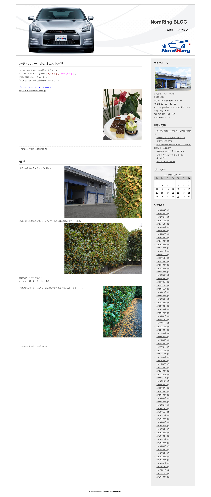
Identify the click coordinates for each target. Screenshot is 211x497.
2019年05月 (161, 426)
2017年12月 (161, 467)
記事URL (43, 149)
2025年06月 (161, 237)
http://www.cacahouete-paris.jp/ (32, 91)
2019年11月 (161, 412)
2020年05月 (161, 391)
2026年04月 (161, 210)
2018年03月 (161, 456)
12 (162, 189)
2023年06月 (161, 299)
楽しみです (161, 158)
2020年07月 (161, 388)
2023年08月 (161, 296)
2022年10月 (161, 326)
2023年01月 (161, 316)
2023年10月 (161, 292)
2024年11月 (161, 255)
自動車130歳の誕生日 (165, 162)
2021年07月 (161, 364)
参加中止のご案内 (164, 141)
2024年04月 (161, 272)
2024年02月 (161, 279)
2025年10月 (161, 224)
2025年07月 (161, 234)
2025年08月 (161, 231)
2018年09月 (161, 443)
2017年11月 (161, 470)
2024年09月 (161, 261)
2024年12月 (161, 251)
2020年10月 (161, 381)
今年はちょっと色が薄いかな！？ (170, 138)
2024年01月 (161, 282)
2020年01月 (161, 405)
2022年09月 (161, 330)
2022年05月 (161, 340)
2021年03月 (161, 371)
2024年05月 (161, 268)
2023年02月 (161, 313)
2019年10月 (161, 415)
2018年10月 (161, 439)
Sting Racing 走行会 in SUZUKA (170, 151)
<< (165, 175)
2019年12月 (161, 409)
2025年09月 (161, 227)
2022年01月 (161, 347)
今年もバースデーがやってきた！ (170, 155)
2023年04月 (161, 306)
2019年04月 (161, 429)
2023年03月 (161, 309)
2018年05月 (161, 449)
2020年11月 (161, 378)
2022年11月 (161, 323)
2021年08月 (161, 361)
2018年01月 (161, 463)
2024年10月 (161, 258)
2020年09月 (161, 385)
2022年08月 (161, 333)
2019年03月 (161, 432)
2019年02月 (161, 436)
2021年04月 (161, 367)
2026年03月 (161, 213)
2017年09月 (161, 477)
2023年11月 (161, 289)
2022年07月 (161, 337)
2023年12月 (161, 285)
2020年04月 (161, 395)
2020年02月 (161, 402)
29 (178, 197)
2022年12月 (161, 319)
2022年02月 (161, 343)
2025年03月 (161, 244)
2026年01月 (161, 217)
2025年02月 (161, 248)
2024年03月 (161, 275)
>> (180, 175)
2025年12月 (161, 220)
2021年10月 (161, 354)
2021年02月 (161, 374)
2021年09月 (161, 357)
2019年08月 (161, 422)
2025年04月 (161, 241)
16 (183, 189)
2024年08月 (161, 265)
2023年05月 (161, 302)
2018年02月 (161, 460)
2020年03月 (161, 398)
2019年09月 (161, 419)
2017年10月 (161, 473)
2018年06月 (161, 446)
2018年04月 (161, 453)
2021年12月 (161, 350)
